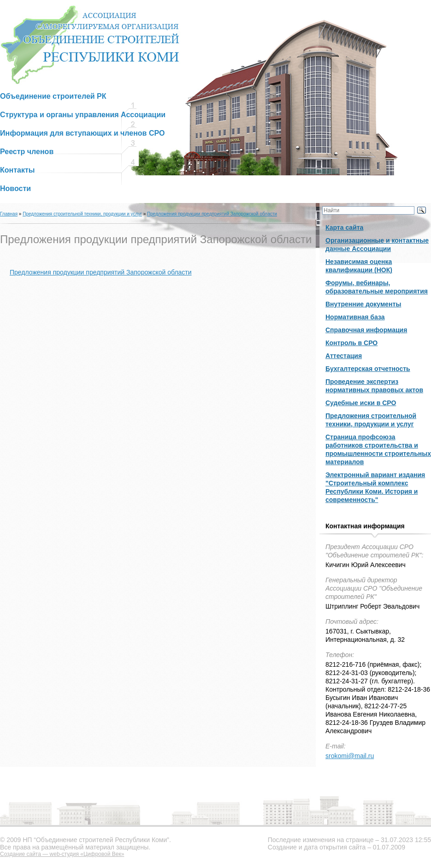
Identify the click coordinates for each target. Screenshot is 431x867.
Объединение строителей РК (53, 96)
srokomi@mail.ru (349, 755)
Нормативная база (355, 317)
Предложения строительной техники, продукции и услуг (82, 213)
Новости (15, 188)
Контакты (17, 170)
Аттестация (343, 355)
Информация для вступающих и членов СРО (82, 133)
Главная (9, 213)
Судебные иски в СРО (360, 403)
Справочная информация (366, 330)
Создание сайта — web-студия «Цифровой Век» (62, 854)
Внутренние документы (363, 304)
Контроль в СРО (351, 343)
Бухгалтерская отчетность (367, 368)
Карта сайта (344, 227)
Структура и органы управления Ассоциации (82, 115)
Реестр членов (26, 151)
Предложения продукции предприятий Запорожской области (212, 213)
